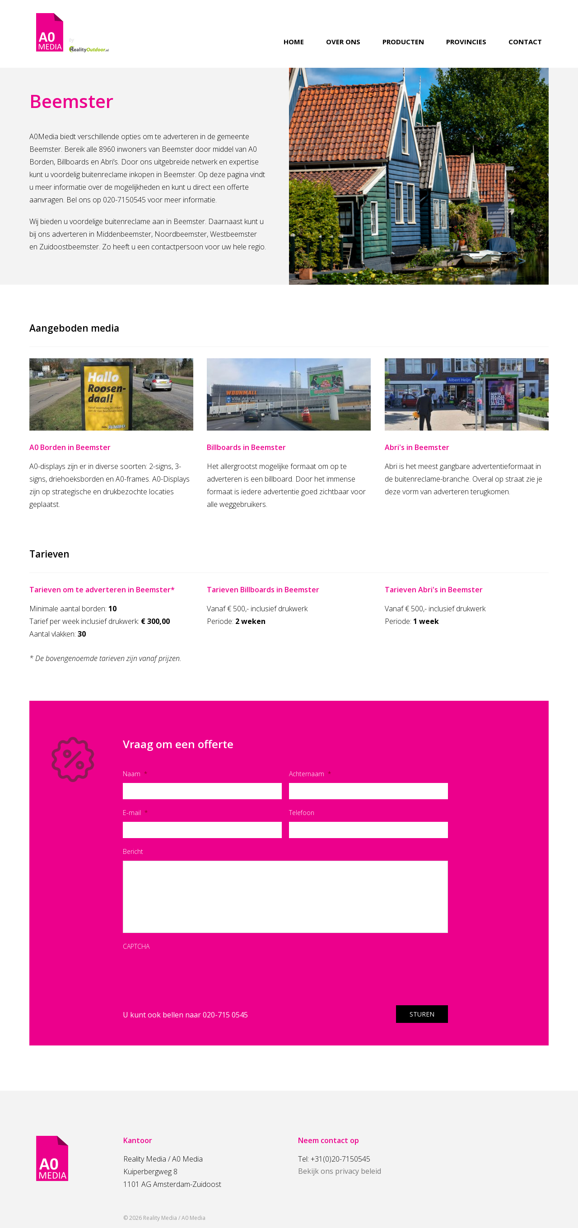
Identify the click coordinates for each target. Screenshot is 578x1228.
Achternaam (310, 773)
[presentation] (191, 973)
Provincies (466, 41)
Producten (403, 41)
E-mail (135, 812)
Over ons (343, 41)
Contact (525, 41)
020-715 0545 (225, 1015)
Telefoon (301, 812)
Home (294, 41)
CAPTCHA (136, 946)
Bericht (133, 851)
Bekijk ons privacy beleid (339, 1171)
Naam (135, 773)
